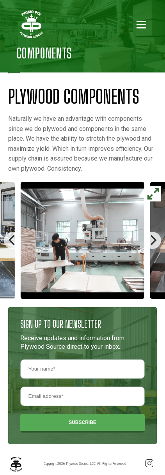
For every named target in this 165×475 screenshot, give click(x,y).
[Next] (152, 240)
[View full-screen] (153, 193)
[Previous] (12, 240)
